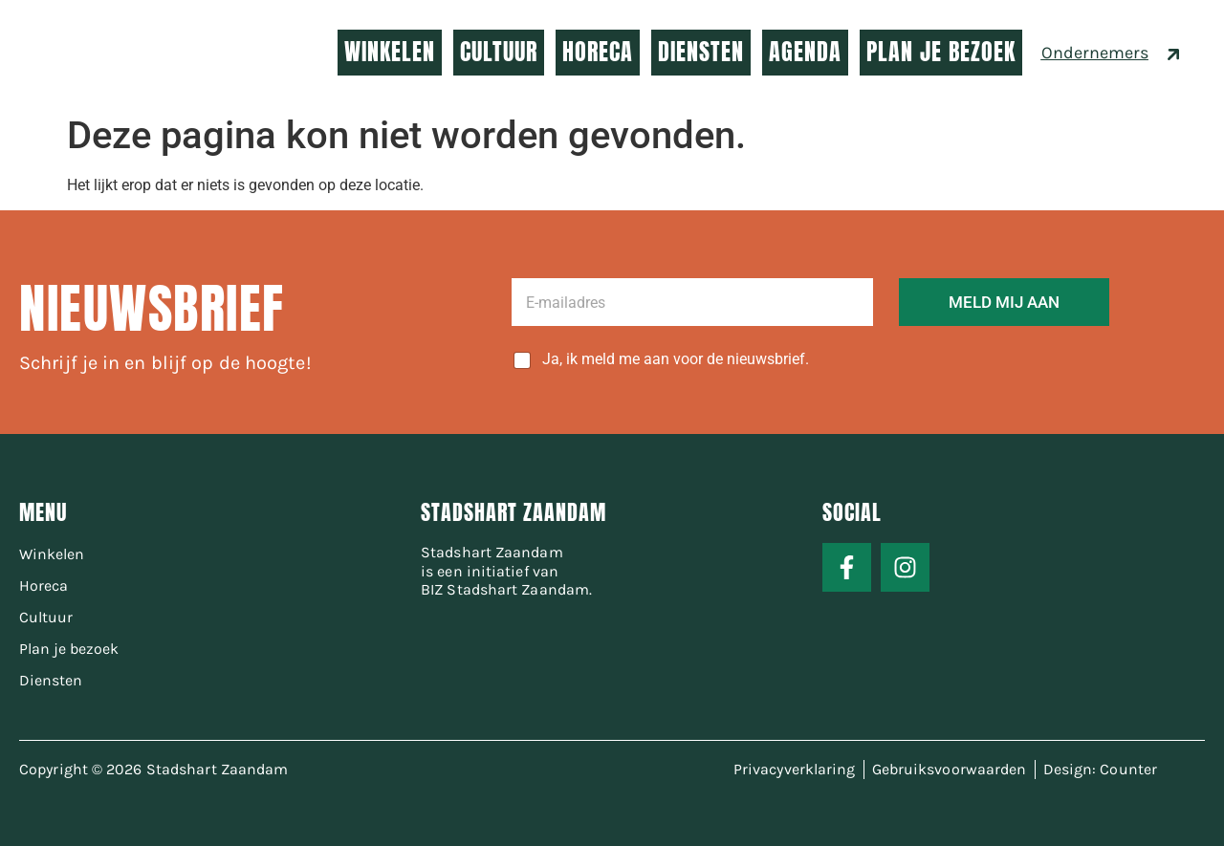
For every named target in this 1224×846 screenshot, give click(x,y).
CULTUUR (498, 51)
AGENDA (805, 51)
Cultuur (46, 617)
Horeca (43, 585)
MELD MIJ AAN (1004, 302)
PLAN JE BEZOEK (941, 51)
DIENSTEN (701, 51)
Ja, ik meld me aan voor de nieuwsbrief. (675, 359)
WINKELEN (389, 51)
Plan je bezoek (69, 649)
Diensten (50, 680)
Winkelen (51, 554)
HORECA (597, 51)
